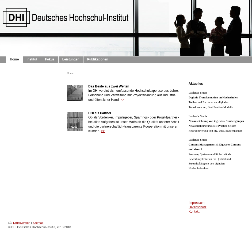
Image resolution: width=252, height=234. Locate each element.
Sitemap (38, 222)
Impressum (196, 203)
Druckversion (19, 222)
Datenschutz (198, 207)
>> (122, 100)
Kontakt (194, 211)
